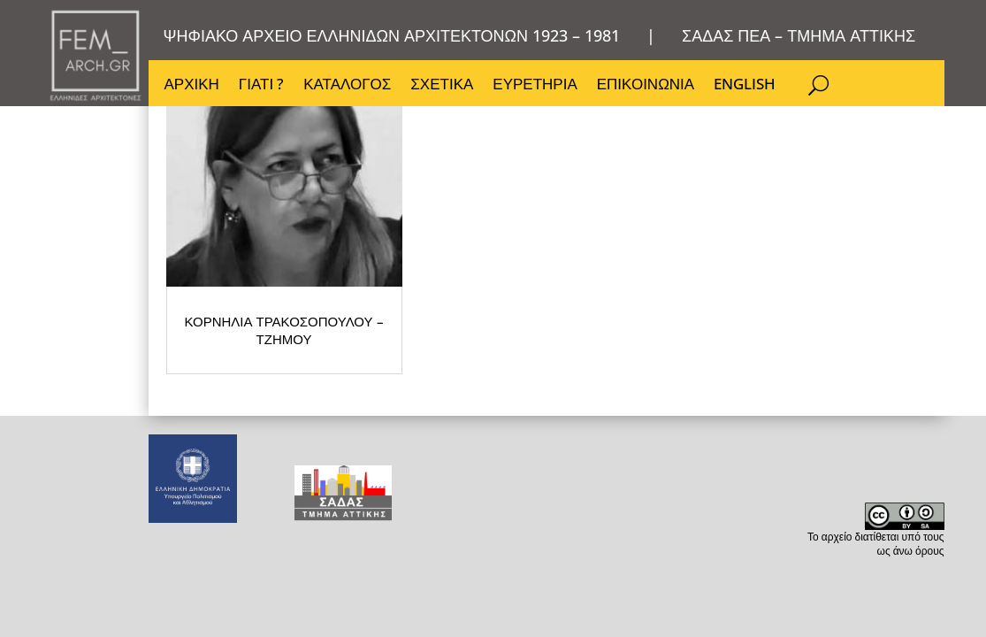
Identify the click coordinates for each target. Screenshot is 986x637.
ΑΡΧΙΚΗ (191, 86)
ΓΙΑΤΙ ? (261, 86)
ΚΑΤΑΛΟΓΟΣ (347, 86)
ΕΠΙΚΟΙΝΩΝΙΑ (645, 86)
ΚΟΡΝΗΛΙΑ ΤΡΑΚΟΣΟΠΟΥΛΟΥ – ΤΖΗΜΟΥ (343, 439)
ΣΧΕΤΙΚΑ (441, 86)
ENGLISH (745, 86)
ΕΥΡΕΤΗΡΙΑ (535, 86)
